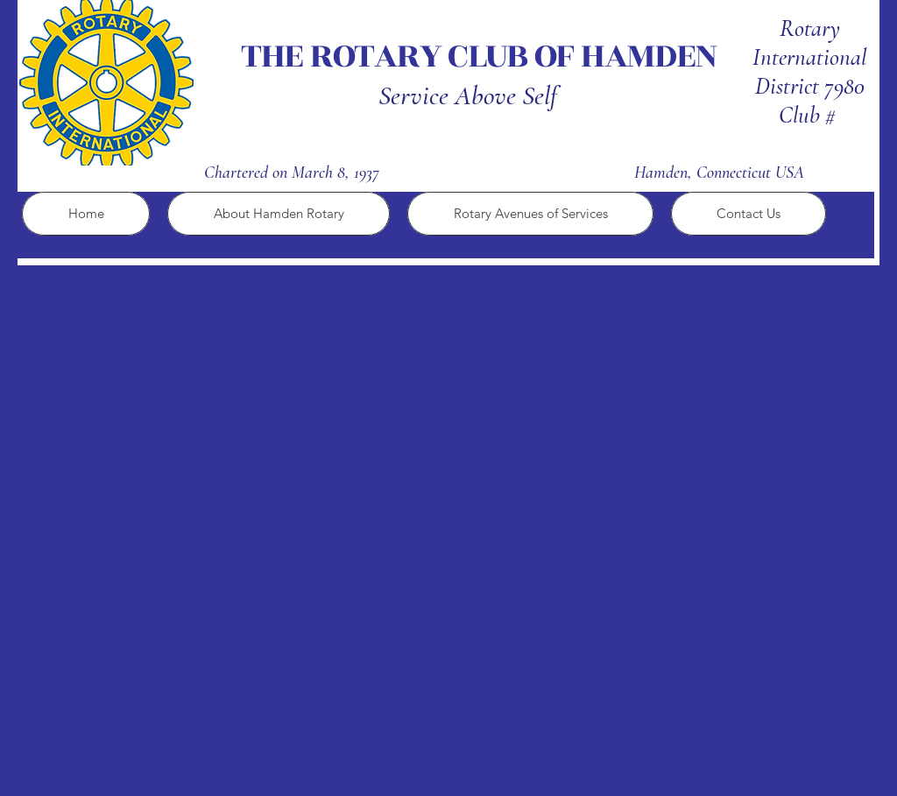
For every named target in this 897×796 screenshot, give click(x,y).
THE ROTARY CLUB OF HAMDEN (482, 56)
